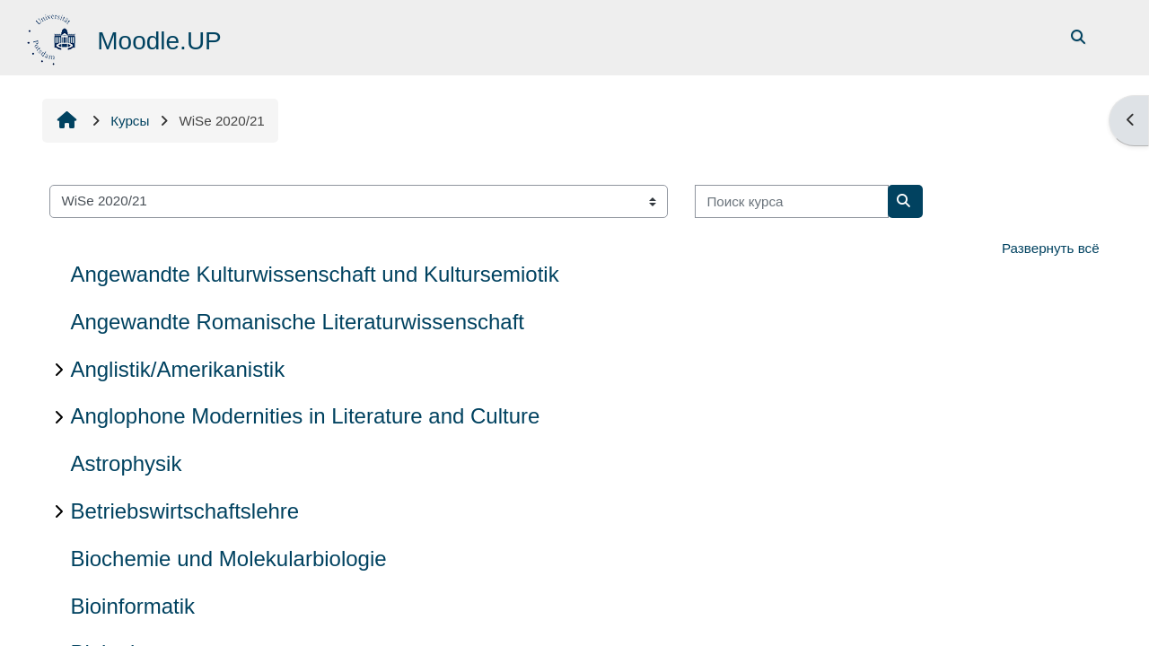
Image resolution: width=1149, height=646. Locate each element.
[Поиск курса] (792, 201)
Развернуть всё (1051, 248)
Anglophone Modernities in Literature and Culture (304, 416)
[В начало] (53, 36)
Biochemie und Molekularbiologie (228, 558)
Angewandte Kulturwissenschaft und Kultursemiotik (314, 274)
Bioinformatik (132, 606)
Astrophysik (125, 463)
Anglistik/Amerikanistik (177, 369)
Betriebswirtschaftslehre (184, 511)
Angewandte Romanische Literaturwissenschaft (297, 322)
